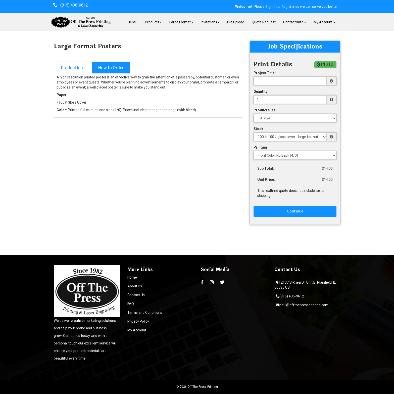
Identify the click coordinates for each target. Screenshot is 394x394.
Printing (260, 147)
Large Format (181, 22)
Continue (295, 211)
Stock (258, 129)
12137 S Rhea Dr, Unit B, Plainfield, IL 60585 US (305, 284)
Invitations (210, 22)
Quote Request (264, 22)
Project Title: (265, 73)
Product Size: (265, 110)
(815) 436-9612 (290, 296)
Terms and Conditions (144, 313)
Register (288, 6)
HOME (132, 22)
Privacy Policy (138, 321)
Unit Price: (266, 180)
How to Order (111, 67)
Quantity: (261, 92)
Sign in (271, 6)
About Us (134, 286)
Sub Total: (265, 168)
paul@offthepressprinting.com (302, 305)
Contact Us (136, 295)
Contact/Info (294, 22)
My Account (136, 330)
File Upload (235, 22)
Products (153, 22)
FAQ (130, 304)
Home (132, 277)
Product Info (73, 67)
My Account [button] (325, 22)
